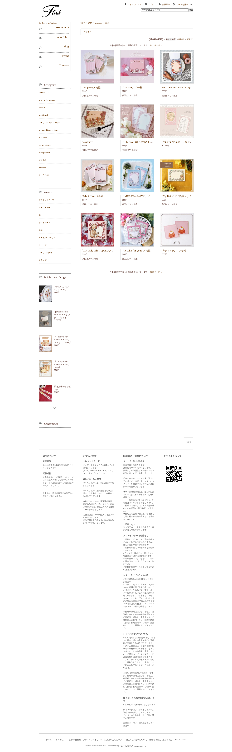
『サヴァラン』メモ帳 (174, 250)
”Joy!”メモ (87, 141)
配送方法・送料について (136, 739)
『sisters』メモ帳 (132, 87)
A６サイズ (86, 31)
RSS (176, 739)
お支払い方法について (114, 739)
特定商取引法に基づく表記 (160, 739)
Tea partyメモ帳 (91, 87)
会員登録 (166, 4)
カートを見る (184, 4)
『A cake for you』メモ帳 (136, 250)
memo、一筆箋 (102, 23)
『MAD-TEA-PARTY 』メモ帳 (138, 196)
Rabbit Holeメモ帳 (92, 196)
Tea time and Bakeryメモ (176, 87)
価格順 (181, 39)
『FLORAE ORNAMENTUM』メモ (141, 141)
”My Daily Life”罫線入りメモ (177, 196)
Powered (127, 746)
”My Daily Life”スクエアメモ (98, 250)
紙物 (90, 23)
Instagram (52, 23)
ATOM (183, 739)
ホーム (49, 739)
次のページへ (156, 45)
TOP (83, 23)
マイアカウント (134, 4)
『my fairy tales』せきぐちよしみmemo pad (187, 141)
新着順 (190, 39)
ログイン (151, 4)
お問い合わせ (75, 739)
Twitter (42, 23)
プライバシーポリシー (92, 739)
